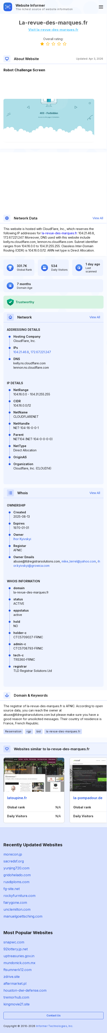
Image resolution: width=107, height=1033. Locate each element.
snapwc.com (13, 942)
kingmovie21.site (16, 1004)
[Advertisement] (53, 85)
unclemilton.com (16, 909)
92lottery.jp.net (15, 949)
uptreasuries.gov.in (18, 956)
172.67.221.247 (41, 352)
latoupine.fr (17, 798)
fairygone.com (15, 902)
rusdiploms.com (16, 882)
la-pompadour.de (87, 798)
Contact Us (53, 1015)
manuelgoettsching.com (22, 916)
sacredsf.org (13, 861)
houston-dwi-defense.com (24, 990)
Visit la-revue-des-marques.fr (53, 30)
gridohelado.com (17, 875)
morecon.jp (12, 854)
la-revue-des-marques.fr (59, 233)
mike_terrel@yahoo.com (79, 561)
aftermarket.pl (14, 983)
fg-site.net (11, 889)
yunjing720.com (16, 868)
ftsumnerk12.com (17, 970)
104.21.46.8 (21, 352)
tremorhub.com (16, 997)
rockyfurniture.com (19, 895)
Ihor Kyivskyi (22, 539)
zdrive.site (11, 976)
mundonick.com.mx (19, 963)
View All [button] (98, 218)
